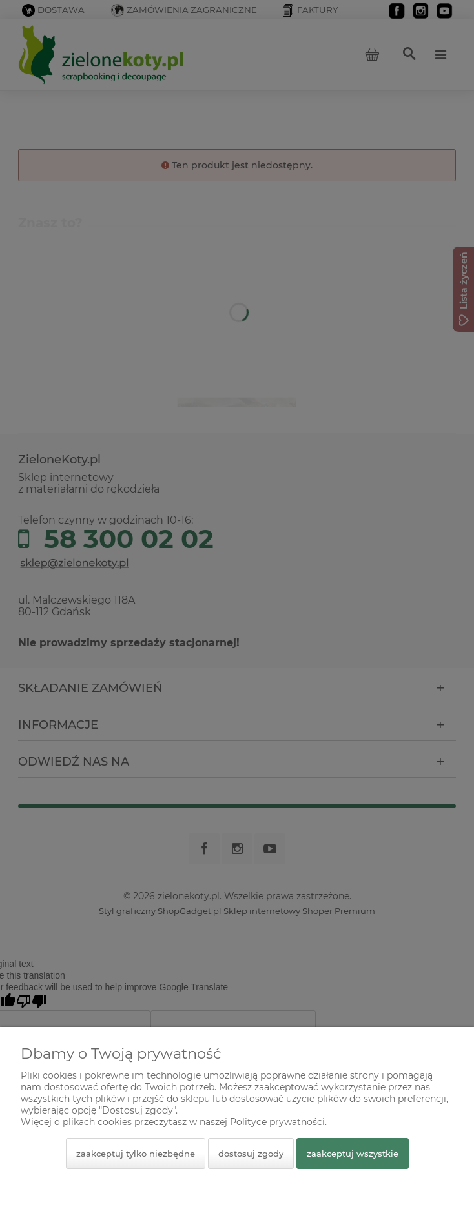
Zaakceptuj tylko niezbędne (135, 1153)
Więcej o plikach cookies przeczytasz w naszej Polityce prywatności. (174, 1122)
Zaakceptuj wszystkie (352, 1153)
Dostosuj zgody (250, 1153)
